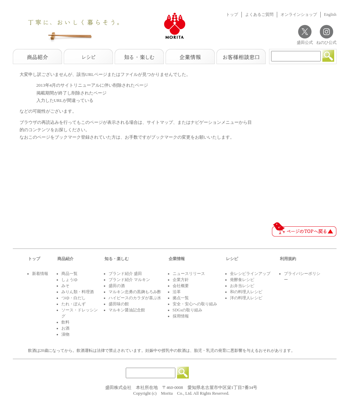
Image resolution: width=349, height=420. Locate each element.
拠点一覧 (181, 298)
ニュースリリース (189, 273)
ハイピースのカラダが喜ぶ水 (135, 298)
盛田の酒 (117, 285)
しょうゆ (69, 279)
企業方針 (181, 279)
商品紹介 (65, 258)
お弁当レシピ (242, 285)
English (330, 14)
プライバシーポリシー (302, 276)
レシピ (232, 258)
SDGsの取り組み (188, 310)
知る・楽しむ (117, 258)
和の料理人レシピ (246, 291)
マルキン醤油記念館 (127, 310)
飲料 (65, 322)
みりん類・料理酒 (77, 291)
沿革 (177, 291)
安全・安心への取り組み (195, 304)
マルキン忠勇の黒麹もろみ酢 (135, 291)
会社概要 (181, 285)
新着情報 (40, 273)
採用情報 (181, 316)
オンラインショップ (299, 14)
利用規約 (288, 258)
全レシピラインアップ (250, 273)
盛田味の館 (119, 304)
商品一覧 (69, 273)
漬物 (65, 334)
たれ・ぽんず (73, 304)
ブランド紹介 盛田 (125, 273)
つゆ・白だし (73, 298)
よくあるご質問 (259, 14)
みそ (65, 285)
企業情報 (177, 258)
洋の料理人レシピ (246, 298)
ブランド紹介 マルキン (129, 279)
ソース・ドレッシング (79, 313)
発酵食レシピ (242, 279)
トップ (232, 14)
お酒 (65, 328)
